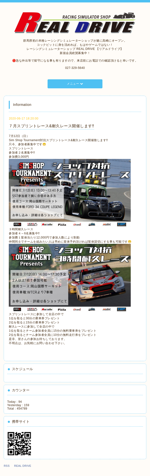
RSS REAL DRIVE (19, 465)
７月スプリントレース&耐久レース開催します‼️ (51, 126)
